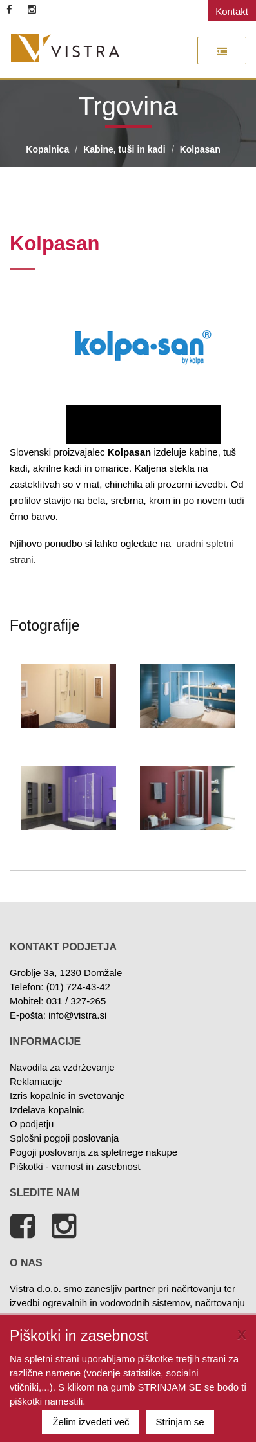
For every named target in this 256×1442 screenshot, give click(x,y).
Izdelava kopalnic (47, 1109)
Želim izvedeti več (90, 1421)
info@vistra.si (77, 1015)
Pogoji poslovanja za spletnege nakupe (93, 1152)
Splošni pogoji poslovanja (64, 1137)
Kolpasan (200, 149)
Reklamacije (36, 1081)
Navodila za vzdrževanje (62, 1067)
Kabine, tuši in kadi (124, 149)
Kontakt (231, 11)
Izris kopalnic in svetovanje (67, 1095)
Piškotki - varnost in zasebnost (75, 1166)
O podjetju (32, 1123)
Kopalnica (47, 149)
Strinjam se (180, 1421)
